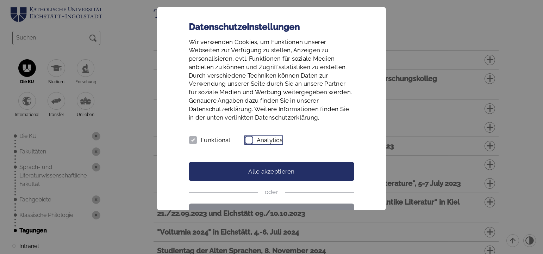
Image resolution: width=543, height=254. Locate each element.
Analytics (269, 140)
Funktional (216, 140)
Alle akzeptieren (271, 171)
